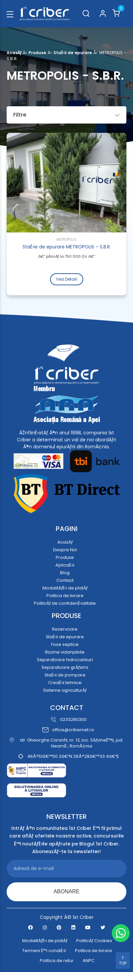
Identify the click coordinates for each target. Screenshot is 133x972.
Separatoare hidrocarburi (65, 660)
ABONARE (66, 891)
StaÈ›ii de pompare (65, 675)
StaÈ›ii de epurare (72, 52)
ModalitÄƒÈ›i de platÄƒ (65, 588)
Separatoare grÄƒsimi (64, 667)
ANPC (89, 961)
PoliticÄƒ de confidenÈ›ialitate (65, 603)
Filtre (66, 115)
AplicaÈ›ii (64, 565)
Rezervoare (65, 629)
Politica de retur (57, 961)
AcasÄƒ (14, 52)
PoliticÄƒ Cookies (94, 941)
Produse (37, 52)
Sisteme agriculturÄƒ (65, 690)
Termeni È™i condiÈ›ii (44, 951)
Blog (65, 573)
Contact (65, 580)
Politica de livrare (65, 595)
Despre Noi (65, 550)
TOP (122, 961)
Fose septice (65, 644)
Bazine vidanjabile (65, 652)
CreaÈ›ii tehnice (65, 682)
